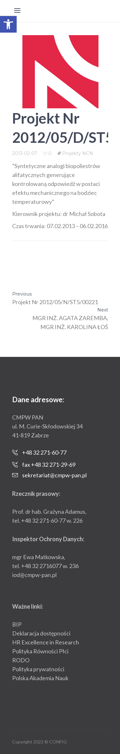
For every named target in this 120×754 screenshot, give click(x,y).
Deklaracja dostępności (41, 633)
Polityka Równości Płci (40, 651)
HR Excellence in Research (45, 642)
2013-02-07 (24, 153)
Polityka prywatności (38, 669)
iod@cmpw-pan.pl (34, 574)
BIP (16, 624)
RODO (20, 660)
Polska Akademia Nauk (40, 677)
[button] (8, 24)
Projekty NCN (77, 153)
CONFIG (58, 741)
